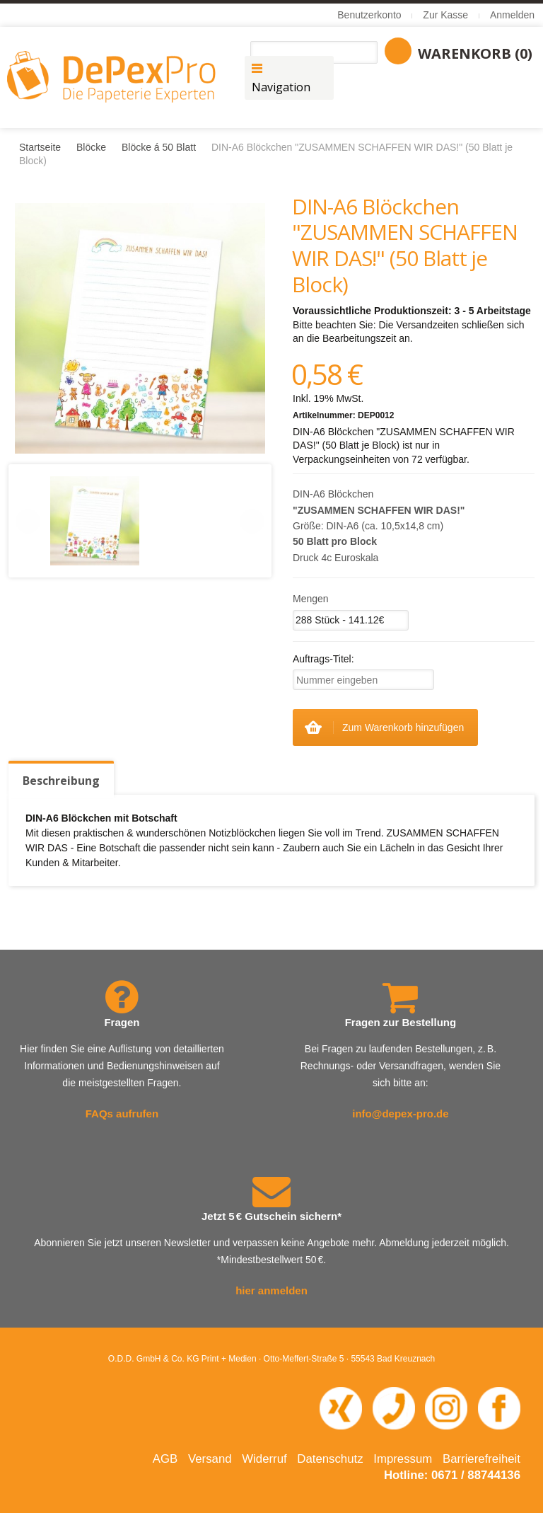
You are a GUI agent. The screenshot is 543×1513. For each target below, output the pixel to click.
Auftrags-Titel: (323, 659)
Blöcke (91, 147)
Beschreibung (61, 780)
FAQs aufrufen (122, 1114)
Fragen (121, 1022)
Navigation (281, 87)
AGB (165, 1459)
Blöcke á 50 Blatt (159, 147)
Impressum (402, 1459)
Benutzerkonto (369, 15)
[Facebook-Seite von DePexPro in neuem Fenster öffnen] (499, 1407)
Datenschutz (330, 1459)
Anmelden (512, 15)
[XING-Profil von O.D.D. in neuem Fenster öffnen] (341, 1407)
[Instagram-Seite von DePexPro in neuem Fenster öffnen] (446, 1407)
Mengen (311, 598)
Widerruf (264, 1459)
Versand (210, 1459)
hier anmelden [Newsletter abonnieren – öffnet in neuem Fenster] (271, 1290)
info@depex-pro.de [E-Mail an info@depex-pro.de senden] (400, 1114)
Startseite (40, 147)
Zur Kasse (445, 15)
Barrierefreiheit (481, 1459)
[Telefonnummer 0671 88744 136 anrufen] (394, 1407)
